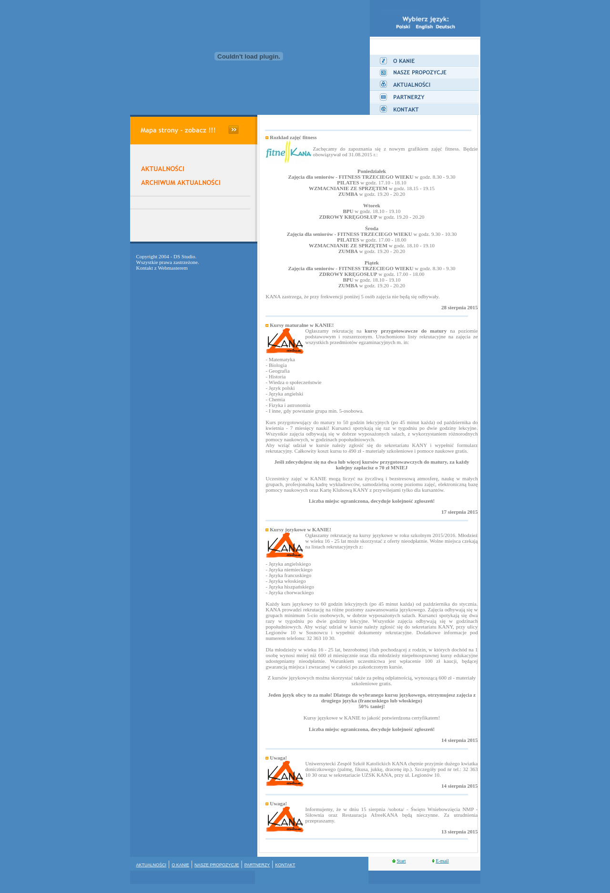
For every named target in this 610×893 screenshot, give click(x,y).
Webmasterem (173, 268)
